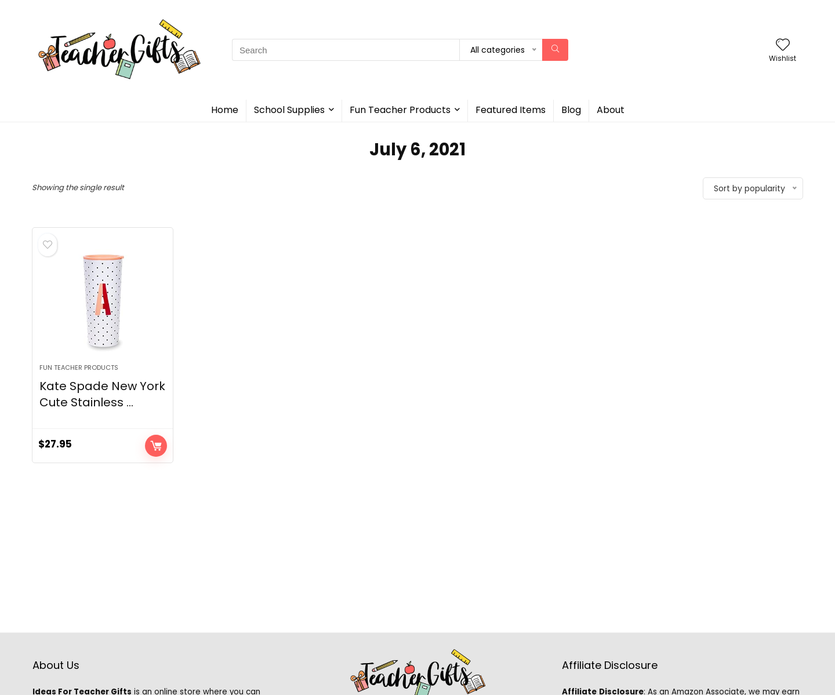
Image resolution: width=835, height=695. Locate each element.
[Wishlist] (783, 45)
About (611, 110)
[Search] (555, 50)
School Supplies (289, 110)
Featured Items (510, 110)
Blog (571, 110)
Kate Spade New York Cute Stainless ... (102, 394)
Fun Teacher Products (400, 110)
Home (224, 110)
